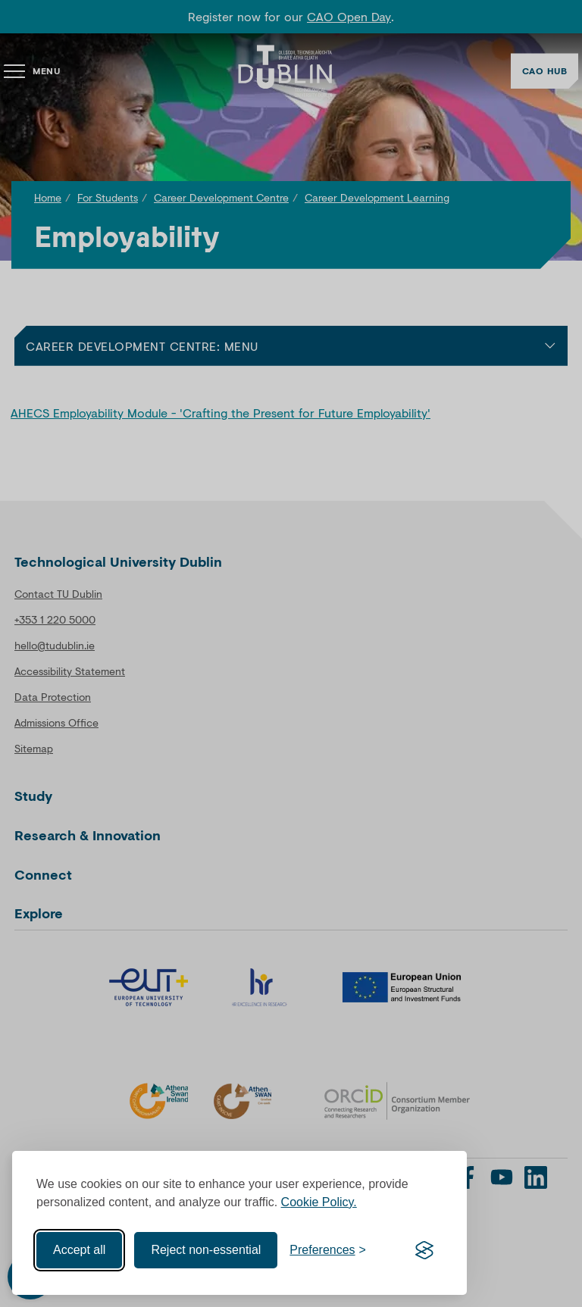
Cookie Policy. (319, 1202)
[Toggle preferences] (327, 1250)
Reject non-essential (206, 1249)
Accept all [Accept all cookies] (79, 1249)
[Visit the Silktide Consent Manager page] (424, 1250)
